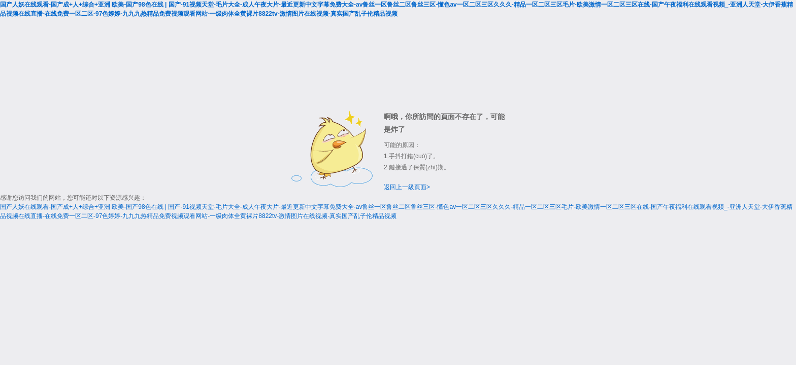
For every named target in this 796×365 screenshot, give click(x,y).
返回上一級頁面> (407, 187)
